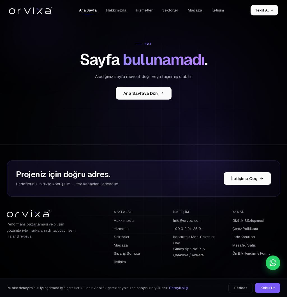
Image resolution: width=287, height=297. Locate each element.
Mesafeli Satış (244, 245)
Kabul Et (268, 288)
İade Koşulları (243, 236)
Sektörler (170, 10)
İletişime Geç (247, 178)
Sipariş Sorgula (127, 253)
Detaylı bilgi (179, 288)
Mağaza (195, 10)
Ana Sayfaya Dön (143, 93)
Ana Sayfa (88, 10)
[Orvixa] (30, 10)
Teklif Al (264, 10)
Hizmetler (144, 10)
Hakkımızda (116, 10)
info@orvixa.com (187, 220)
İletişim (218, 10)
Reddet (240, 288)
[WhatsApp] (273, 262)
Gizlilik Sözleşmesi (248, 220)
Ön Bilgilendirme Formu (251, 253)
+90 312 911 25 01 (187, 228)
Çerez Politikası (245, 228)
